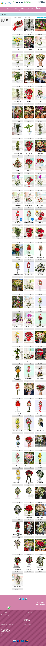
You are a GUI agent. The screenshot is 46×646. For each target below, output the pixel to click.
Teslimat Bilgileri (26, 619)
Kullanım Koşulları (4, 614)
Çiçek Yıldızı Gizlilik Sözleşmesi (6, 615)
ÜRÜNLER (21, 8)
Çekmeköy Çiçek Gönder (5, 630)
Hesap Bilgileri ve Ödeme (28, 616)
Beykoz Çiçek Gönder (5, 629)
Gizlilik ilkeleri (31, 638)
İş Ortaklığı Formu (27, 620)
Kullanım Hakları (38, 638)
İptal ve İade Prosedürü (5, 616)
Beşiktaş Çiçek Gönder (5, 628)
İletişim (25, 614)
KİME (7, 8)
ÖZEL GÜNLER (14, 8)
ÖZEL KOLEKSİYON (30, 8)
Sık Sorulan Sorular (4, 618)
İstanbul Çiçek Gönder (5, 625)
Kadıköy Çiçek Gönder (5, 631)
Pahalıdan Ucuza (26, 17)
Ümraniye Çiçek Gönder (5, 632)
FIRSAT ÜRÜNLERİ (23, 10)
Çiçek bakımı (26, 625)
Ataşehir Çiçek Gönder (5, 626)
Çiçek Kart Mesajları (27, 626)
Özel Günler (26, 628)
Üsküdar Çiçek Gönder (5, 633)
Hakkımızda (26, 615)
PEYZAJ (38, 8)
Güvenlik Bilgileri (26, 618)
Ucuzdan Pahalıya (17, 17)
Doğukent (3, 14)
